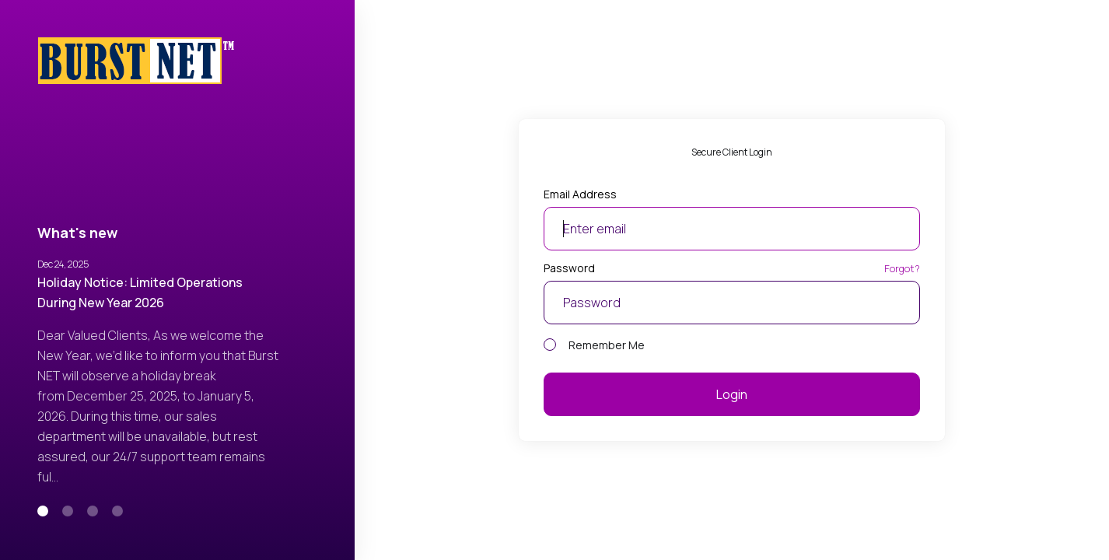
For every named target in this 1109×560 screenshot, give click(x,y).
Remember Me (594, 345)
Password (569, 268)
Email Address (580, 194)
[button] (42, 511)
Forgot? (902, 268)
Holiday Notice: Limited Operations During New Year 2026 (140, 292)
